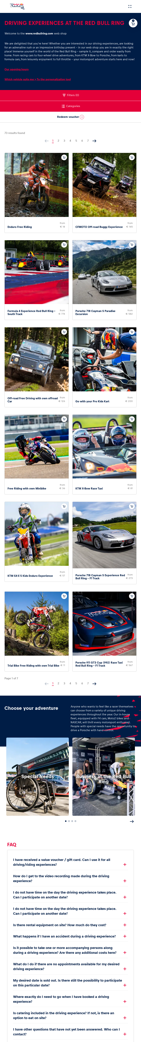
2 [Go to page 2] (58, 140)
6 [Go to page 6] (82, 140)
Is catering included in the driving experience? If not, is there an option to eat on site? (63, 1015)
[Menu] (130, 6)
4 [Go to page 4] (70, 140)
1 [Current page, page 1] (52, 140)
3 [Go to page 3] (64, 140)
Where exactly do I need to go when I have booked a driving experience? (61, 999)
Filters (70, 95)
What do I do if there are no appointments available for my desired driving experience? (66, 966)
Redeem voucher (70, 117)
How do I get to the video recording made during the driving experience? (61, 878)
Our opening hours (16, 69)
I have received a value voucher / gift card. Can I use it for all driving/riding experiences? (61, 862)
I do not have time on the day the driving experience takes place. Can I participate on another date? (64, 895)
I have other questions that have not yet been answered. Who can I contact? (66, 1031)
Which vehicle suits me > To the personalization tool (37, 79)
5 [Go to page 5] (76, 140)
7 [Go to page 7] (88, 140)
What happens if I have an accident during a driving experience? (64, 936)
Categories (70, 106)
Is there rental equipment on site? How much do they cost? (59, 925)
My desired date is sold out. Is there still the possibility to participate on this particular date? (67, 983)
